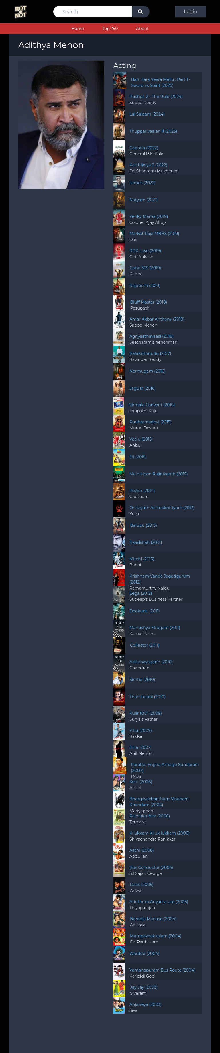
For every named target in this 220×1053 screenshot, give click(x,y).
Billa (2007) (140, 747)
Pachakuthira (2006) (149, 816)
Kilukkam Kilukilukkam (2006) (159, 833)
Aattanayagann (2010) (151, 661)
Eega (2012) (140, 593)
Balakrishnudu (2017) (150, 353)
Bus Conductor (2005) (151, 867)
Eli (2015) (138, 456)
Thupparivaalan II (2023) (153, 131)
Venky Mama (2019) (148, 216)
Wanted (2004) (144, 953)
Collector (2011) (144, 645)
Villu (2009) (140, 730)
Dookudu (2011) (144, 611)
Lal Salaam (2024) (147, 114)
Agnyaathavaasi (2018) (151, 336)
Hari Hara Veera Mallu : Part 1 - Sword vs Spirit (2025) (160, 82)
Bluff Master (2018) (148, 302)
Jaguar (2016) (142, 388)
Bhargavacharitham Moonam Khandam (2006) (159, 801)
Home (77, 28)
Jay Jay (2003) (144, 987)
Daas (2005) (142, 884)
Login (190, 11)
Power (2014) (142, 490)
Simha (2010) (142, 679)
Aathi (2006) (141, 850)
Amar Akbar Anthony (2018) (156, 319)
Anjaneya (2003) (145, 1004)
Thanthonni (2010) (147, 696)
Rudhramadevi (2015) (150, 422)
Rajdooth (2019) (144, 285)
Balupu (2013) (143, 525)
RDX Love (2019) (145, 250)
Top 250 (110, 28)
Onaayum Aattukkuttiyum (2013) (162, 507)
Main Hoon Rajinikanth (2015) (158, 474)
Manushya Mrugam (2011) (154, 627)
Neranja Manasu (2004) (153, 918)
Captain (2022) (143, 147)
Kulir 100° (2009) (145, 713)
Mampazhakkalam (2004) (155, 936)
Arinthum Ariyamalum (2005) (158, 901)
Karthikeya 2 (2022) (148, 165)
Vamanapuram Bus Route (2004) (162, 970)
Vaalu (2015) (141, 439)
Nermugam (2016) (147, 371)
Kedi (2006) (140, 781)
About (142, 28)
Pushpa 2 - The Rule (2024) (156, 96)
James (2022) (142, 182)
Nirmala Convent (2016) (152, 404)
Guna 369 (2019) (145, 267)
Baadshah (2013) (145, 542)
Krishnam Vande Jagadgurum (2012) (159, 579)
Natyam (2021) (143, 199)
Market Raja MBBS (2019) (154, 233)
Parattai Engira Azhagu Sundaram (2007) (165, 767)
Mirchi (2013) (141, 559)
